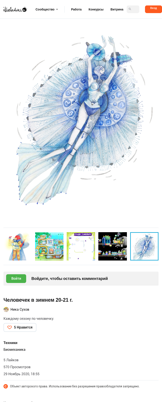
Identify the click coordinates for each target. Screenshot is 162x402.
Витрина (117, 9)
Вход (153, 8)
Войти (16, 278)
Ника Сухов (19, 309)
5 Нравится (23, 327)
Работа (76, 9)
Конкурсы (96, 9)
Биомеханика (14, 349)
